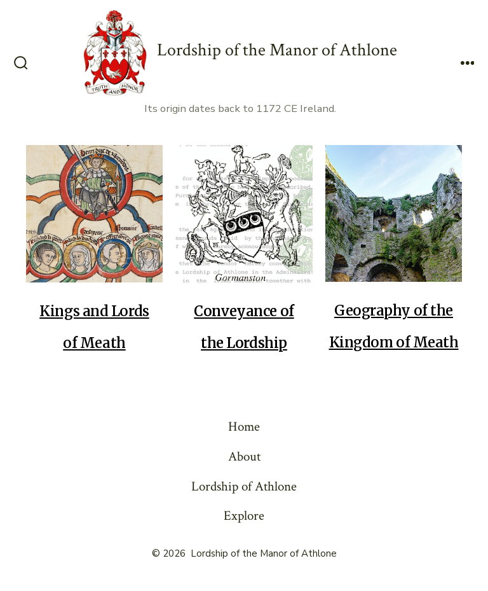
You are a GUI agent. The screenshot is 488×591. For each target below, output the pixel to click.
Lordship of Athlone (244, 486)
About (244, 456)
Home (244, 426)
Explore (244, 515)
